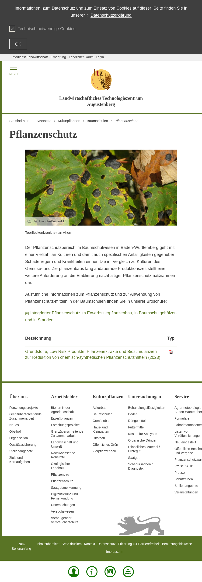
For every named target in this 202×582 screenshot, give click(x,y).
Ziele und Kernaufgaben (19, 460)
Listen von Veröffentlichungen (188, 434)
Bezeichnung (38, 338)
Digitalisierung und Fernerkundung (64, 496)
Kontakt (89, 544)
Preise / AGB (183, 466)
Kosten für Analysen (142, 434)
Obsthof (15, 431)
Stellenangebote (21, 451)
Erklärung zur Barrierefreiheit (139, 544)
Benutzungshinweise (177, 544)
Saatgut (133, 458)
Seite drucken (72, 544)
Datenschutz (107, 544)
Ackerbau (99, 408)
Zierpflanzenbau (104, 451)
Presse (179, 472)
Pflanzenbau (60, 474)
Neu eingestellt (185, 442)
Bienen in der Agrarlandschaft (62, 410)
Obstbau (99, 438)
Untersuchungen (63, 505)
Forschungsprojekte (23, 408)
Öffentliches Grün (105, 444)
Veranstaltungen (186, 492)
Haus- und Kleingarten (101, 429)
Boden (132, 414)
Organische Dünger (142, 440)
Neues (14, 425)
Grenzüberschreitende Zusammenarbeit (25, 416)
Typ (170, 338)
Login (100, 57)
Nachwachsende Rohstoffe (63, 455)
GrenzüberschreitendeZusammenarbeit (67, 434)
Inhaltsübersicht (47, 544)
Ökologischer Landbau (60, 466)
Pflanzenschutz (62, 481)
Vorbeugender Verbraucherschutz (64, 520)
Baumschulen (102, 414)
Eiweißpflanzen (62, 418)
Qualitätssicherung (22, 444)
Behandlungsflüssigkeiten (146, 408)
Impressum (114, 551)
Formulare (181, 418)
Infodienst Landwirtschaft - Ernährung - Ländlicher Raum (53, 57)
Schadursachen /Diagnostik (140, 466)
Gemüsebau (101, 421)
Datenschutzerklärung (111, 15)
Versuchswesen (62, 511)
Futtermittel (136, 427)
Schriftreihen (183, 479)
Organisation (18, 438)
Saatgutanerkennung (66, 487)
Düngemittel (137, 421)
